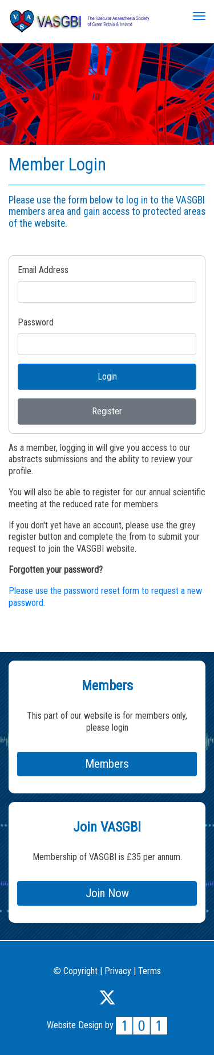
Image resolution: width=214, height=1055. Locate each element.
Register (107, 411)
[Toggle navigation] (199, 16)
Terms (149, 971)
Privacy (117, 971)
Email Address (43, 269)
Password (36, 322)
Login (107, 376)
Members (107, 764)
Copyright (76, 971)
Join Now (107, 893)
